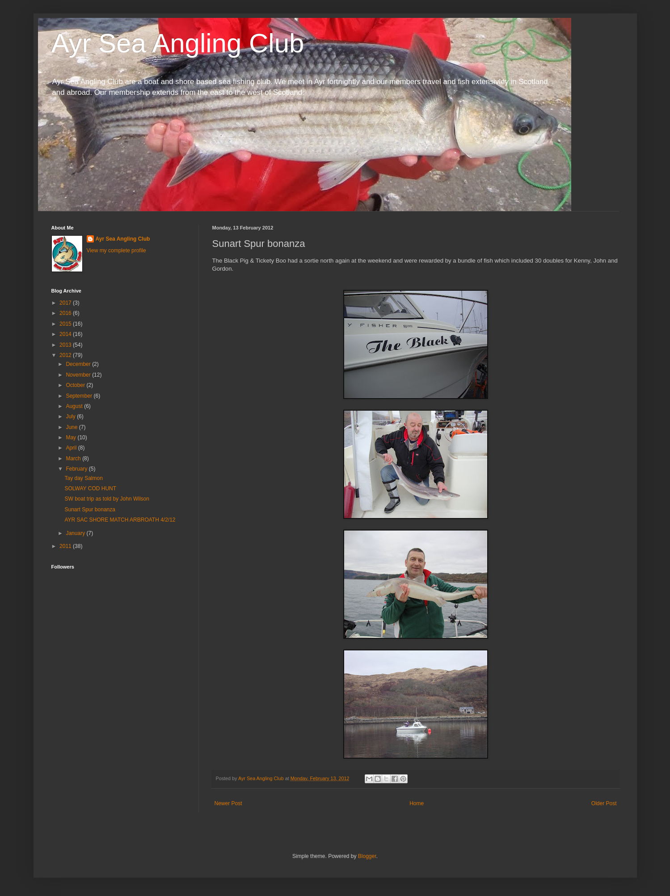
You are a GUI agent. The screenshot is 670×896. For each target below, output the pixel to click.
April (72, 448)
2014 (66, 334)
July (71, 416)
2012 (66, 355)
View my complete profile (116, 250)
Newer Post (228, 803)
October (76, 385)
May (71, 437)
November (79, 375)
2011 (66, 546)
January (76, 533)
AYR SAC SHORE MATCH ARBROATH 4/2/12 (119, 520)
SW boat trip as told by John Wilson (106, 499)
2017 (66, 303)
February (77, 469)
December (79, 364)
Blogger (367, 856)
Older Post (604, 803)
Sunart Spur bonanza (89, 509)
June (72, 427)
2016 (66, 313)
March (74, 458)
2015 (66, 324)
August (75, 406)
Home (416, 803)
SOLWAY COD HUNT (90, 488)
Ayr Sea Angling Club (177, 43)
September (79, 396)
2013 (66, 345)
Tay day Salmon (83, 478)
